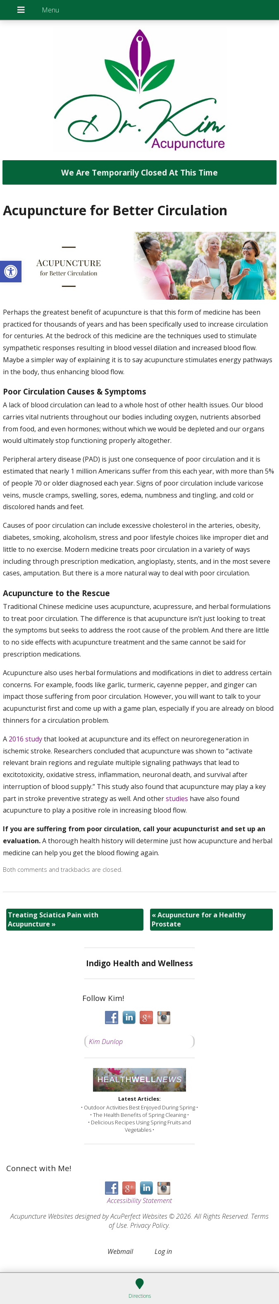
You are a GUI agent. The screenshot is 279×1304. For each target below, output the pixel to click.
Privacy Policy (149, 1225)
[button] (10, 271)
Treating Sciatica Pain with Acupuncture (53, 919)
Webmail (120, 1251)
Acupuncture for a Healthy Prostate (199, 919)
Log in (163, 1251)
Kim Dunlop (106, 1041)
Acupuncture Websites (41, 1216)
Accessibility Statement (139, 1200)
